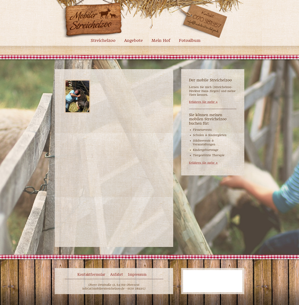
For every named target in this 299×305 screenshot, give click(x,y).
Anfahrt (116, 274)
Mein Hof (160, 40)
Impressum (137, 274)
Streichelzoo (103, 40)
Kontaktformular (91, 274)
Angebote (133, 40)
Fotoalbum (189, 40)
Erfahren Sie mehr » (203, 102)
